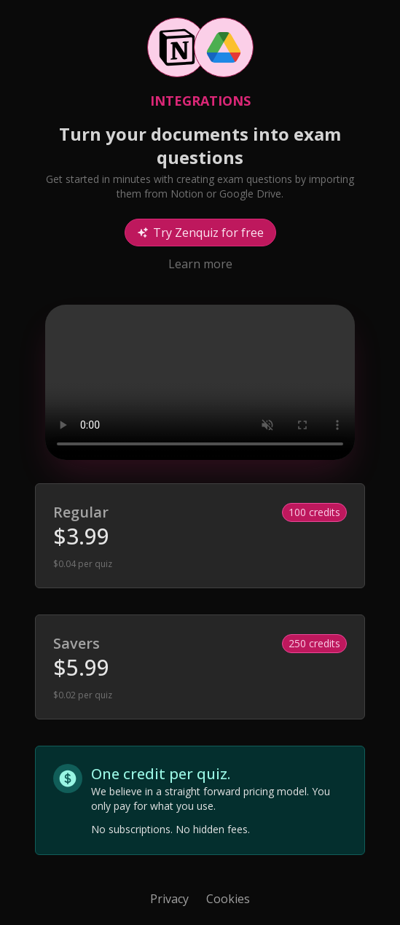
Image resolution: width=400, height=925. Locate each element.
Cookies (228, 899)
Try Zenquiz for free (200, 233)
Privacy (169, 899)
